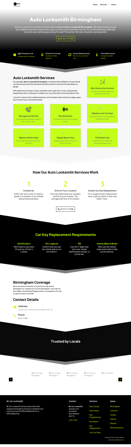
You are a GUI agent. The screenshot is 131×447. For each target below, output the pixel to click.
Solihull (113, 422)
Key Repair (93, 424)
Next (120, 382)
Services (103, 4)
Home (95, 4)
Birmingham (115, 409)
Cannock (113, 413)
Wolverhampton (116, 430)
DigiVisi (122, 442)
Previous (11, 382)
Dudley (113, 418)
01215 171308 (66, 38)
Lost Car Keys (95, 435)
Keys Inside (94, 413)
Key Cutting (94, 409)
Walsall (113, 426)
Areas (113, 4)
